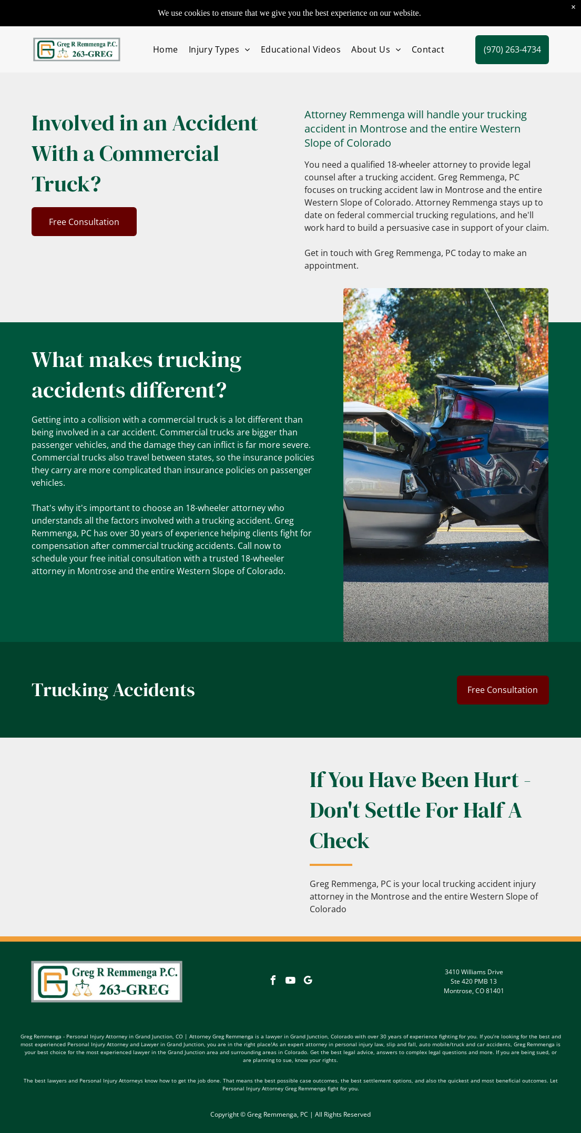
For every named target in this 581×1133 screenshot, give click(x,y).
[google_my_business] (307, 982)
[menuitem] (166, 49)
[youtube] (290, 982)
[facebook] (273, 982)
